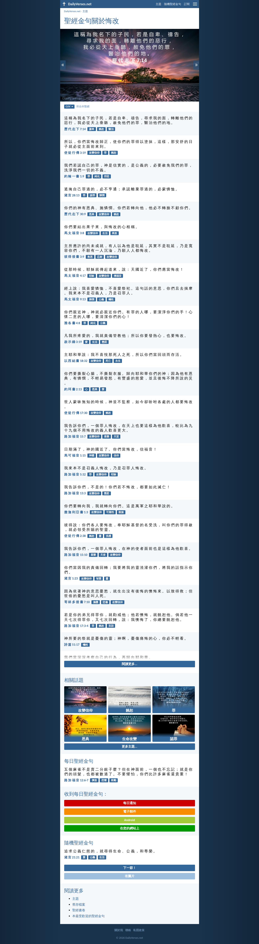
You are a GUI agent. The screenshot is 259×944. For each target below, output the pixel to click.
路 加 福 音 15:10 (75, 555)
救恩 (90, 256)
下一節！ (129, 868)
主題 (158, 4)
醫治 (111, 129)
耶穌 (91, 275)
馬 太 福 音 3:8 (74, 233)
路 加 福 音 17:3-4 (76, 626)
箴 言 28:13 (72, 195)
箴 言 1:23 (71, 578)
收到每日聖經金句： (86, 794)
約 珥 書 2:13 (73, 389)
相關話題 (74, 680)
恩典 (91, 214)
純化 (97, 176)
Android (129, 820)
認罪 (92, 195)
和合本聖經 (82, 106)
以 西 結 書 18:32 (75, 361)
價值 (94, 780)
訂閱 (187, 4)
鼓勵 (113, 780)
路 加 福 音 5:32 (75, 474)
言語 (111, 625)
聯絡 (128, 930)
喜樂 (106, 436)
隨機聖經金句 (172, 4)
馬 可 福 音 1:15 (75, 455)
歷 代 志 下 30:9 (75, 214)
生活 (105, 233)
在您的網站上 (129, 828)
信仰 (116, 455)
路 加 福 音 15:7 (75, 436)
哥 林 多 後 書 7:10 (77, 602)
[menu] (195, 5)
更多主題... (129, 746)
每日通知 (129, 803)
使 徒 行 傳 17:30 (75, 413)
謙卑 (91, 129)
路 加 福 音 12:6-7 (76, 780)
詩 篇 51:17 (72, 644)
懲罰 (104, 342)
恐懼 (104, 780)
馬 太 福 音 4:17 (75, 276)
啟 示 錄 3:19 (73, 342)
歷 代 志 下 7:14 (75, 129)
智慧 (98, 578)
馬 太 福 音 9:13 (75, 299)
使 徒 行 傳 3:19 (75, 153)
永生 (118, 360)
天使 (103, 554)
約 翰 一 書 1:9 (74, 176)
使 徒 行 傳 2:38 (75, 536)
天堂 (116, 436)
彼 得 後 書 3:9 (74, 257)
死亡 (108, 360)
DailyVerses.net (72, 11)
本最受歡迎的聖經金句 (88, 916)
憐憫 (102, 195)
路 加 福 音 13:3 (75, 493)
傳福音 (118, 275)
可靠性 (110, 512)
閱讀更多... (129, 664)
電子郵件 (129, 811)
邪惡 (106, 176)
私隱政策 (139, 930)
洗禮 (108, 535)
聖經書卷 (78, 910)
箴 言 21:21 (72, 857)
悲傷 (105, 602)
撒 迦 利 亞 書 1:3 (76, 512)
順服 (121, 512)
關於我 (118, 930)
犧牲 (111, 299)
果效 (114, 233)
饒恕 (101, 129)
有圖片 (129, 876)
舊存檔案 (78, 904)
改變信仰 (94, 152)
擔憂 (95, 602)
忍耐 (99, 256)
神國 (91, 455)
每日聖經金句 (78, 761)
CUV (69, 106)
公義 (101, 299)
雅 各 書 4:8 (72, 323)
